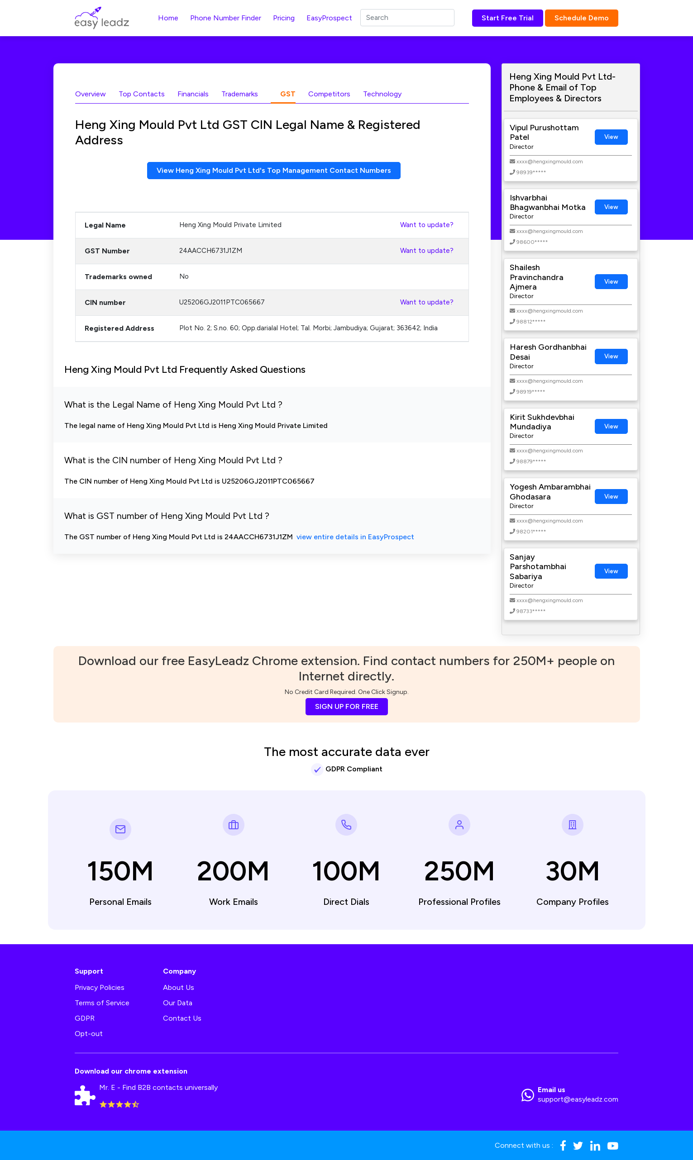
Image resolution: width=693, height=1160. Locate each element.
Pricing (284, 18)
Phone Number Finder (225, 18)
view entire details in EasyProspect (355, 536)
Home (168, 18)
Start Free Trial (508, 18)
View (611, 136)
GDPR (85, 1018)
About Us (178, 987)
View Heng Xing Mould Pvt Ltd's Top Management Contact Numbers (274, 170)
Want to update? (427, 225)
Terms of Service (102, 1002)
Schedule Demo (581, 18)
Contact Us (182, 1018)
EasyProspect (329, 18)
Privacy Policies (99, 987)
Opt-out (89, 1033)
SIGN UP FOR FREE (346, 706)
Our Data (177, 1002)
